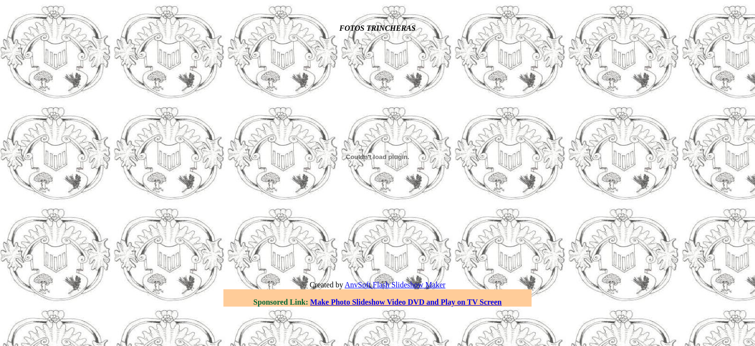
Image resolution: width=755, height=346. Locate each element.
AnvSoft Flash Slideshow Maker (395, 285)
